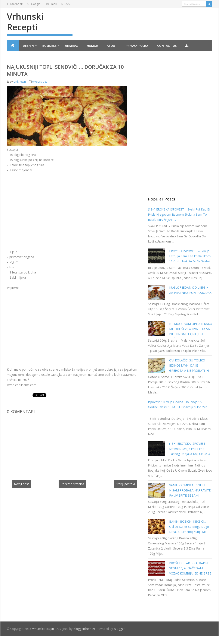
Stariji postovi (125, 484)
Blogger (119, 629)
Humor (92, 46)
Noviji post (21, 484)
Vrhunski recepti (25, 21)
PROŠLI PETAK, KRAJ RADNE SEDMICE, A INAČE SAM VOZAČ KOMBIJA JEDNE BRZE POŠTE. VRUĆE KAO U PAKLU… (190, 573)
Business (49, 46)
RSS (65, 4)
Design (28, 46)
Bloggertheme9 (84, 629)
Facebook (15, 4)
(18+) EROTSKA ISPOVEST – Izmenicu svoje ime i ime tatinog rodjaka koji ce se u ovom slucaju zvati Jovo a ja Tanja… (189, 454)
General (71, 46)
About (112, 46)
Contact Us (167, 46)
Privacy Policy (137, 46)
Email (51, 4)
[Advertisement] (43, 202)
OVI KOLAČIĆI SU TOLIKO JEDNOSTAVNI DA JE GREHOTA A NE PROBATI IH (189, 365)
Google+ (34, 4)
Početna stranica (72, 484)
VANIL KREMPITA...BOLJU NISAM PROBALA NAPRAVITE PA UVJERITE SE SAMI (190, 490)
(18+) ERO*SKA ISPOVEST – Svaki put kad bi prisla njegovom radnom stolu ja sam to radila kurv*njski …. (179, 214)
